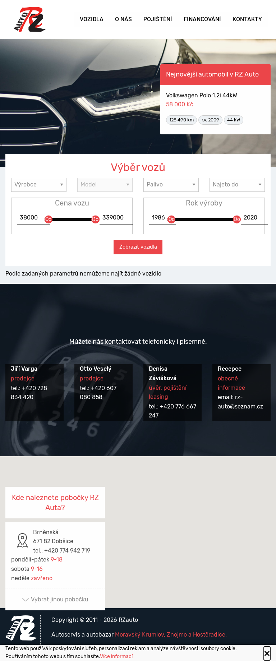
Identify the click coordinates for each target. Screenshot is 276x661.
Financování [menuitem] (202, 19)
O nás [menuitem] (123, 19)
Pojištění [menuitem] (157, 19)
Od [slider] (48, 219)
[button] (138, 525)
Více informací (116, 656)
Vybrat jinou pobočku (55, 599)
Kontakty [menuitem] (247, 19)
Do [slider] (95, 219)
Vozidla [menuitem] (92, 19)
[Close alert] (267, 653)
